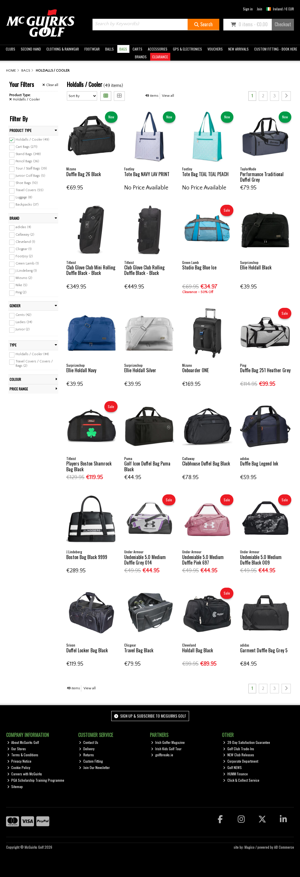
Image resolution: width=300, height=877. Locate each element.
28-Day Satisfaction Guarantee (246, 742)
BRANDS (141, 56)
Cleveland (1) (25, 241)
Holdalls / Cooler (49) (32, 139)
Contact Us (88, 742)
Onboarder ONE (195, 370)
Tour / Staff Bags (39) (31, 168)
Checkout (283, 24)
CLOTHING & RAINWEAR (62, 48)
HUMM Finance (235, 773)
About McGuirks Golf (23, 742)
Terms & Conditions (23, 754)
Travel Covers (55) (30, 190)
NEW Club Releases (238, 754)
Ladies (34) (24, 322)
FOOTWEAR (92, 48)
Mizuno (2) (24, 278)
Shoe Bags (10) (27, 183)
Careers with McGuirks (24, 773)
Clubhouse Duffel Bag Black (206, 463)
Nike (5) (21, 285)
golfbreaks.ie (162, 754)
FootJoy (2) (24, 256)
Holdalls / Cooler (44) (32, 354)
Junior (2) (23, 329)
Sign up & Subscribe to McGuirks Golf (150, 716)
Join (259, 8)
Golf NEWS (232, 767)
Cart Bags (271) (26, 147)
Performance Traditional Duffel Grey (262, 177)
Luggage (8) (24, 197)
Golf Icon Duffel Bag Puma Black (147, 466)
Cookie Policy (19, 767)
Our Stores (16, 748)
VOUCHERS (215, 48)
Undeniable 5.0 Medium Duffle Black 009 (261, 560)
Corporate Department (240, 761)
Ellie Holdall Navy (81, 370)
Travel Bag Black (138, 650)
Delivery (87, 748)
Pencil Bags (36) (27, 161)
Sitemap (15, 786)
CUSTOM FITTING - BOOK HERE (275, 48)
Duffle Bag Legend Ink (259, 463)
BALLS (109, 48)
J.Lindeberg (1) (26, 271)
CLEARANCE (160, 56)
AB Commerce (284, 847)
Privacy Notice (19, 761)
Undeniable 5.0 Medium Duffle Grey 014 (145, 560)
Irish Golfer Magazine (168, 742)
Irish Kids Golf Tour (166, 748)
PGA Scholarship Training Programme (36, 780)
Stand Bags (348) (28, 154)
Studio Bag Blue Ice (199, 267)
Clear (50, 85)
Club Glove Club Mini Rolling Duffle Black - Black (90, 270)
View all (168, 96)
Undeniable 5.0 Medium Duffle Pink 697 (203, 560)
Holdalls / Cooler (24, 99)
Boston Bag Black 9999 (86, 557)
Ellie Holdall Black (255, 267)
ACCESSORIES (157, 48)
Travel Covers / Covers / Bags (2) (34, 363)
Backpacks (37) (27, 204)
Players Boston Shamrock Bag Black (89, 466)
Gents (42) (23, 315)
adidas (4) (23, 227)
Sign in (248, 8)
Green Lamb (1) (27, 263)
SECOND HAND (31, 48)
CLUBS (10, 48)
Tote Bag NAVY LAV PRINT (146, 174)
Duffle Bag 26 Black (83, 174)
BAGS (123, 48)
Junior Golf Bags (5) (30, 176)
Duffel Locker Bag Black (87, 650)
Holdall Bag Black (197, 650)
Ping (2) (21, 292)
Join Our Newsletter (94, 767)
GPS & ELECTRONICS (187, 48)
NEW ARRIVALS (238, 48)
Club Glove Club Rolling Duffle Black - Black (144, 270)
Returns (86, 754)
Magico (249, 847)
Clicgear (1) (24, 249)
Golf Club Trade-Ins (238, 748)
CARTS (137, 48)
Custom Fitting (91, 761)
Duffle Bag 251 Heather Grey (265, 370)
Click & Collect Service (241, 780)
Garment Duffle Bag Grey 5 (264, 650)
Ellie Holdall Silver (140, 370)
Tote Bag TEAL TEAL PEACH (205, 174)
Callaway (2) (25, 234)
